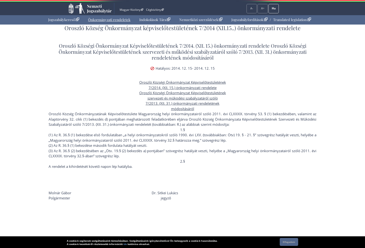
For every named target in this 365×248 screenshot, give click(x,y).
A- (251, 8)
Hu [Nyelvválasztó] (274, 8)
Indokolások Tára (154, 19)
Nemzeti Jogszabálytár (99, 8)
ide (125, 244)
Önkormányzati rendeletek (109, 19)
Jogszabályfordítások (249, 19)
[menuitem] (63, 19)
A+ (263, 8)
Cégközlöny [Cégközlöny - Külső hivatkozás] (155, 10)
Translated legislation (292, 19)
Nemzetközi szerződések (200, 19)
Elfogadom (289, 242)
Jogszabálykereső (63, 19)
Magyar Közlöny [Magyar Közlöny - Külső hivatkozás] (131, 10)
